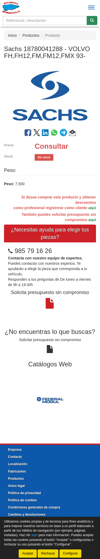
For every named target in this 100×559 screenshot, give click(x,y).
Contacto (15, 457)
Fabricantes (17, 471)
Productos (30, 35)
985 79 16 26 (33, 250)
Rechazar (48, 553)
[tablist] (50, 399)
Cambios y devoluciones (27, 514)
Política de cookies (22, 500)
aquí (92, 208)
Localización (17, 464)
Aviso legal (16, 486)
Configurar (70, 553)
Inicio (12, 35)
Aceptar (27, 553)
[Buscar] (92, 20)
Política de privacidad (24, 493)
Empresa (15, 450)
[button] (72, 133)
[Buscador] (45, 20)
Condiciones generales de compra (34, 507)
